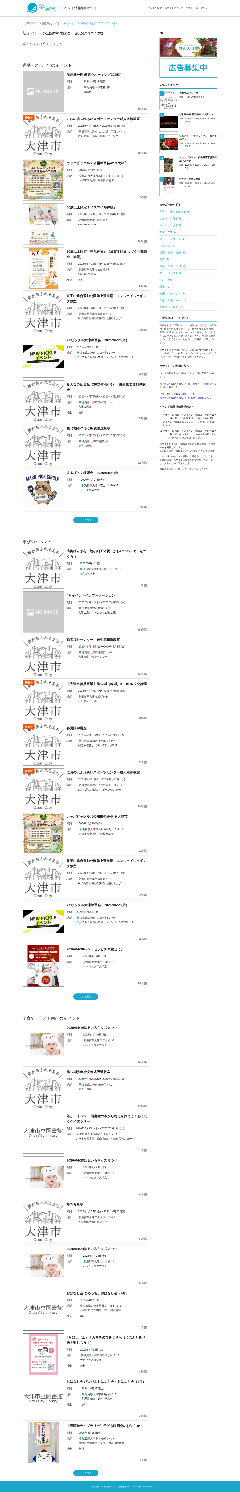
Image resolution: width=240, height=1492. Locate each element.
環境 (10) (165, 286)
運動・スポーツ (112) (172, 266)
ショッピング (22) (170, 225)
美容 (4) (164, 259)
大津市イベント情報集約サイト (41, 23)
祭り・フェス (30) (170, 273)
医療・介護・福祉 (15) (173, 300)
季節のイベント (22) (172, 307)
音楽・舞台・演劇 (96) (173, 252)
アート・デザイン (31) (173, 239)
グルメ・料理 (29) (170, 218)
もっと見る (86, 519)
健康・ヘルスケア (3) (172, 293)
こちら (165, 356)
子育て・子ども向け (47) (174, 211)
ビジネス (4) (167, 246)
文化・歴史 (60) (169, 232)
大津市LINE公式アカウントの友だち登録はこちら (186, 397)
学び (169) (166, 280)
